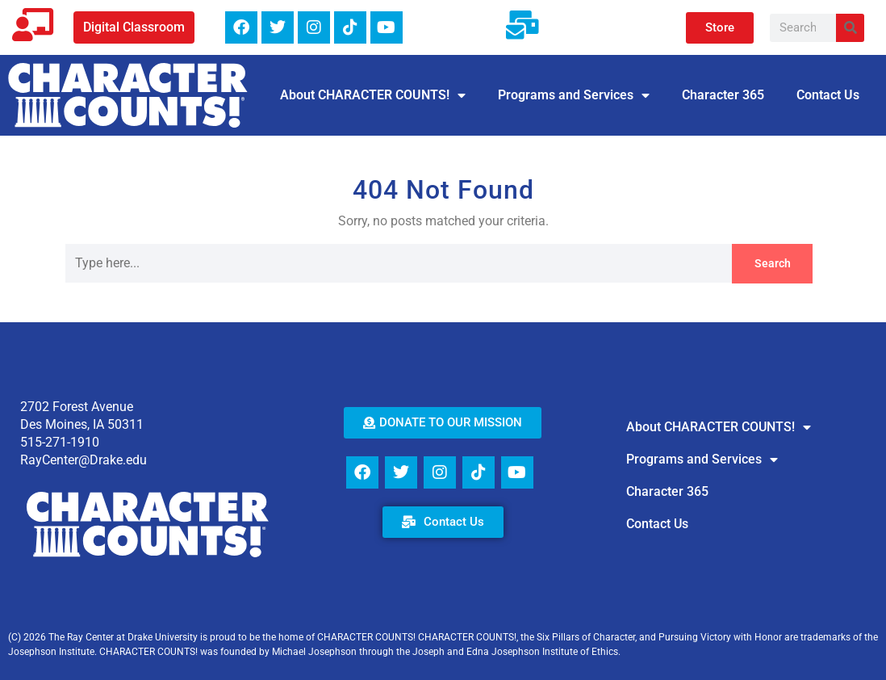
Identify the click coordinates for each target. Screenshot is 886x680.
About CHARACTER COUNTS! (373, 95)
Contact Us (827, 95)
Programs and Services (574, 95)
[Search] (850, 28)
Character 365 (723, 95)
